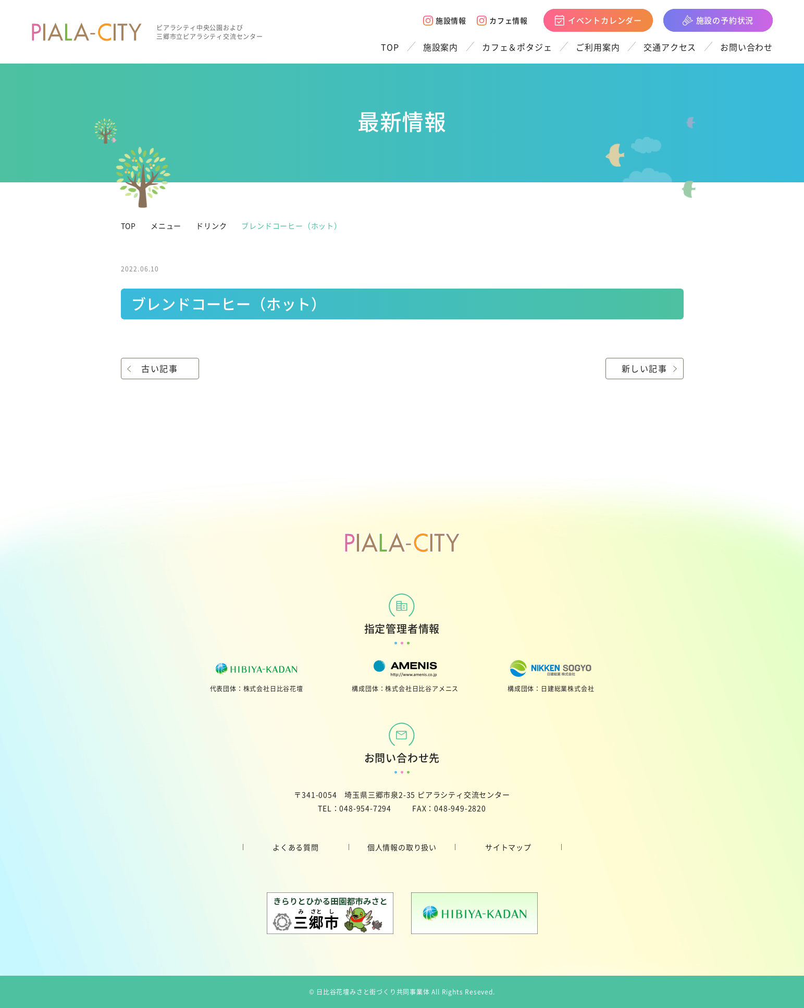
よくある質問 (296, 847)
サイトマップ (508, 847)
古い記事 (159, 368)
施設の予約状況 (718, 20)
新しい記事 (644, 368)
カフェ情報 (502, 20)
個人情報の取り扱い (402, 847)
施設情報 (444, 20)
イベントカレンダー (598, 20)
